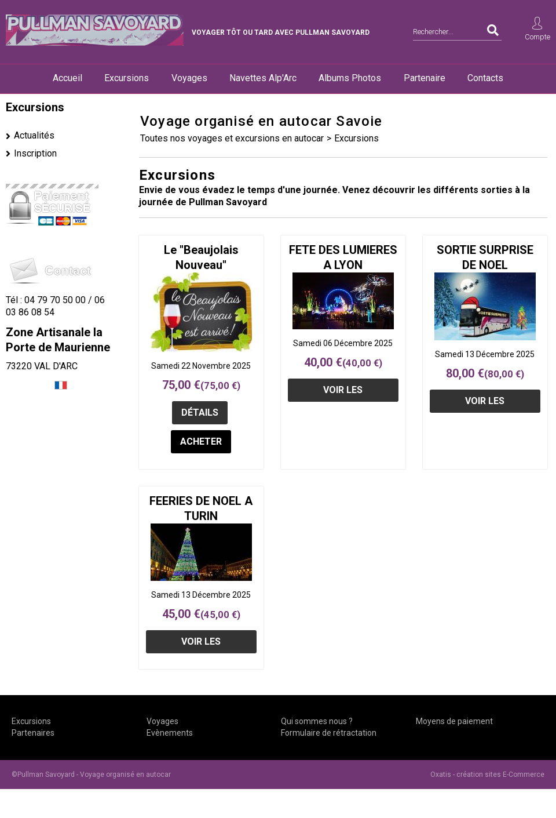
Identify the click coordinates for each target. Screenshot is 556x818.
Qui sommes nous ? (317, 721)
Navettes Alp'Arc (263, 77)
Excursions (126, 77)
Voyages (189, 77)
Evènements (170, 732)
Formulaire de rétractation (328, 732)
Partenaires (33, 732)
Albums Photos (350, 77)
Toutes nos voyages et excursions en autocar (232, 138)
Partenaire (424, 77)
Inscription (35, 153)
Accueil (67, 77)
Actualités (34, 135)
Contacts (485, 77)
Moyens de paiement (454, 721)
